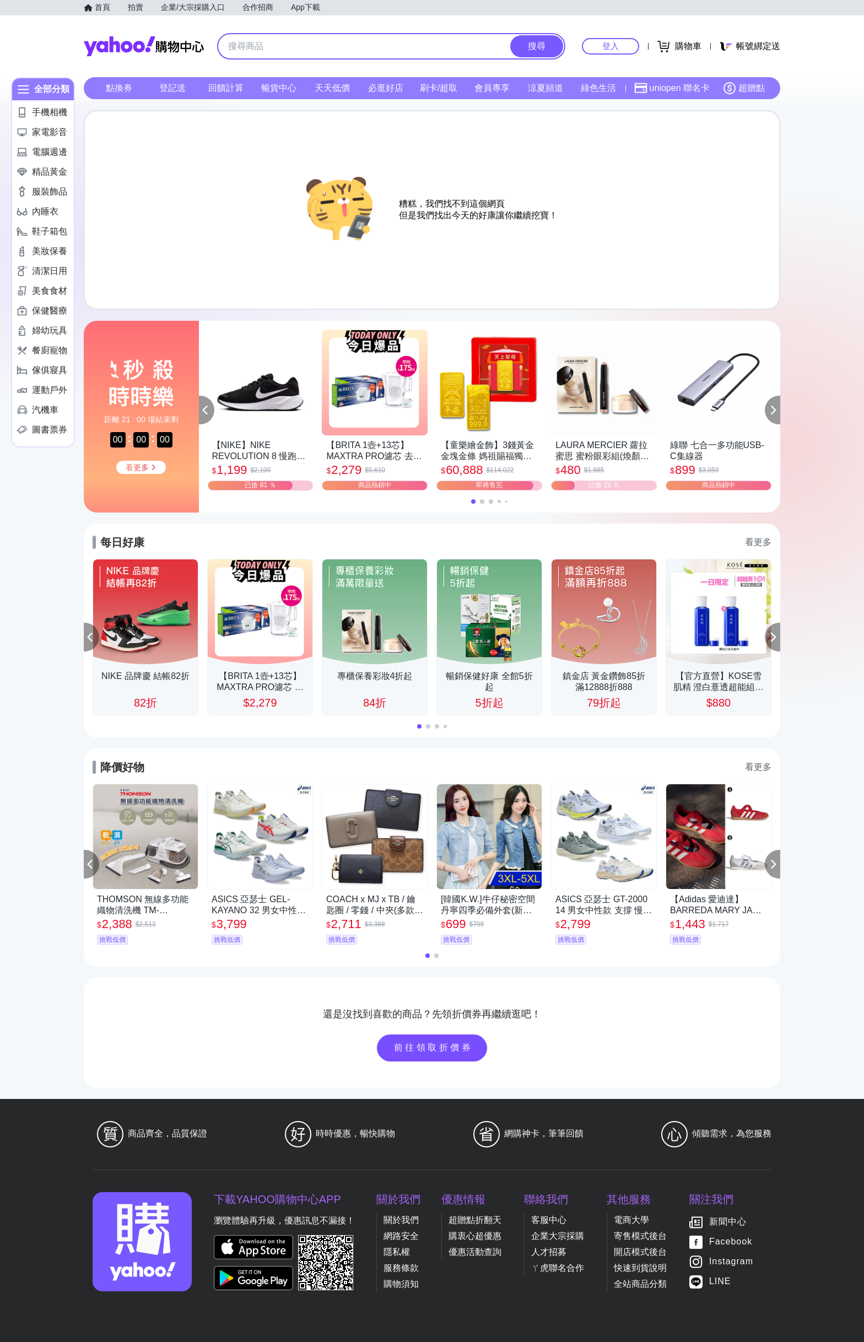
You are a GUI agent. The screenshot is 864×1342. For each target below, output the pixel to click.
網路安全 (401, 1236)
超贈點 (744, 88)
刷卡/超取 (438, 88)
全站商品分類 (640, 1284)
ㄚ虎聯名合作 (557, 1268)
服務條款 (401, 1268)
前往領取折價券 (433, 1047)
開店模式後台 (640, 1252)
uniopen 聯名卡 (672, 88)
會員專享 (492, 88)
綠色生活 (598, 88)
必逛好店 (385, 88)
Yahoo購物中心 (144, 46)
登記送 (172, 88)
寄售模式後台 (640, 1236)
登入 (610, 46)
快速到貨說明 (640, 1268)
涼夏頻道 (545, 88)
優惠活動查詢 (475, 1252)
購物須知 (401, 1284)
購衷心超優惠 (475, 1236)
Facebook (730, 1241)
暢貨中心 (278, 88)
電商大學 (631, 1220)
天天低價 (332, 88)
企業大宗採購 (557, 1236)
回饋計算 (226, 88)
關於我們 (401, 1220)
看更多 (758, 542)
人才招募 (548, 1252)
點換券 (119, 88)
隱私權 (397, 1252)
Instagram (731, 1261)
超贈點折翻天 (475, 1220)
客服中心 (548, 1220)
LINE (720, 1281)
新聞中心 (728, 1221)
